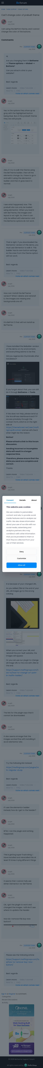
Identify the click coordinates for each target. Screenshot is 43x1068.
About (34, 500)
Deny (21, 552)
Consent (10, 500)
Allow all (21, 565)
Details (22, 500)
